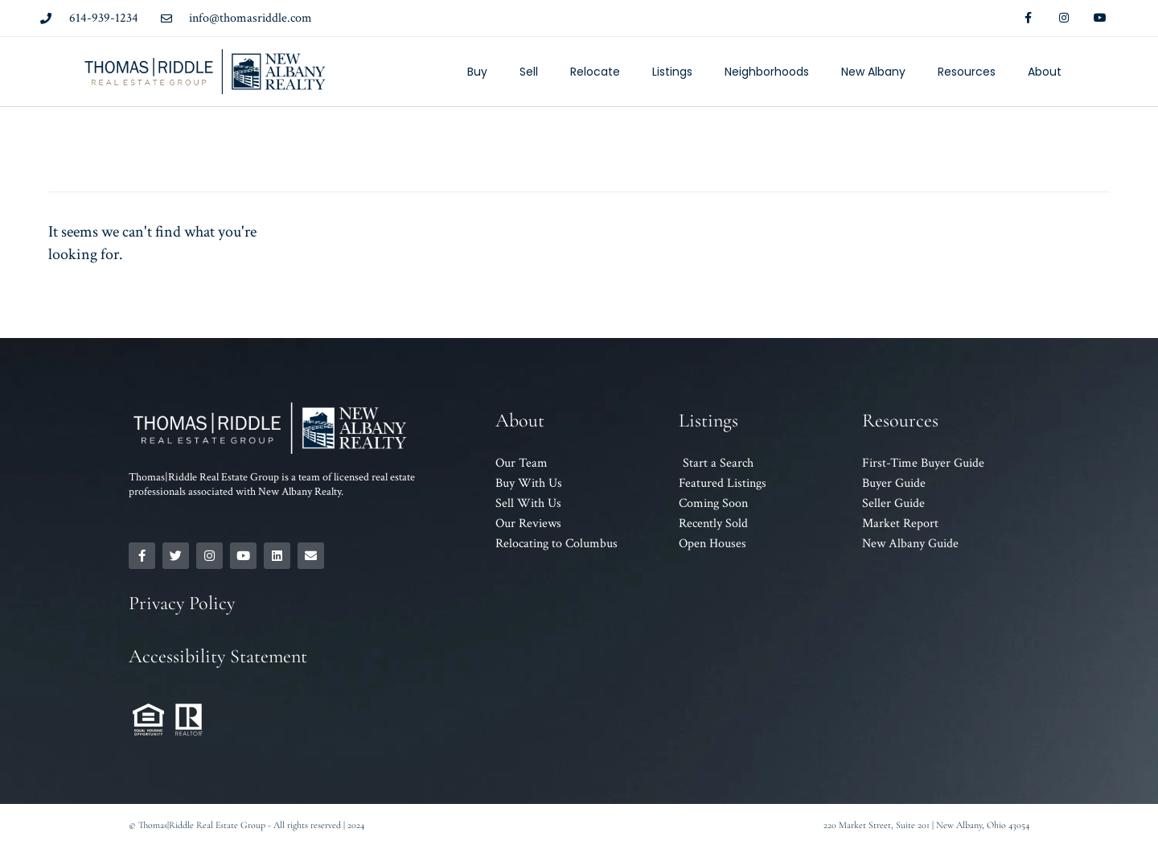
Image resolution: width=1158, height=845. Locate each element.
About (1045, 72)
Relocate (595, 72)
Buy (477, 72)
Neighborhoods (767, 72)
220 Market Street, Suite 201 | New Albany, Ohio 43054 (926, 825)
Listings (672, 72)
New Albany (873, 72)
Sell (528, 72)
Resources (967, 72)
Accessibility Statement (218, 656)
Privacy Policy (182, 603)
